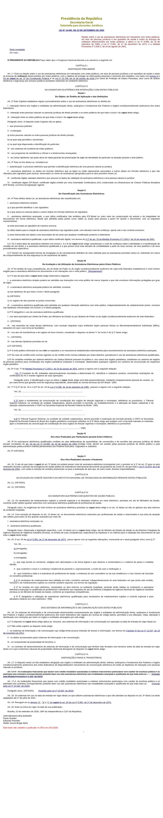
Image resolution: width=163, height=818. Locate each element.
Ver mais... (15, 52)
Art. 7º (18, 373)
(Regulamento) (95, 271)
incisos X (154, 76)
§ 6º (16, 419)
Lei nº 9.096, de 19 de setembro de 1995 (69, 387)
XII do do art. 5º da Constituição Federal (26, 78)
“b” (43, 702)
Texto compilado (17, 49)
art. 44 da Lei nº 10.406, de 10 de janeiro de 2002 (52, 444)
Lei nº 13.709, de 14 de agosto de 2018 (75, 78)
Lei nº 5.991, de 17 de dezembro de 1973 (46, 539)
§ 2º (16, 400)
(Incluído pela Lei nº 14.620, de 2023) (56, 691)
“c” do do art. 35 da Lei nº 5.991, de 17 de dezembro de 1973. (79, 702)
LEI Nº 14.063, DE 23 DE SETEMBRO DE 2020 (81, 30)
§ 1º (16, 580)
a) (15, 548)
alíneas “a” (35, 702)
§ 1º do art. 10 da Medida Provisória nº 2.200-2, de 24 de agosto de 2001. (120, 239)
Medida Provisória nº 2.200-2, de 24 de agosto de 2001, (51, 369)
